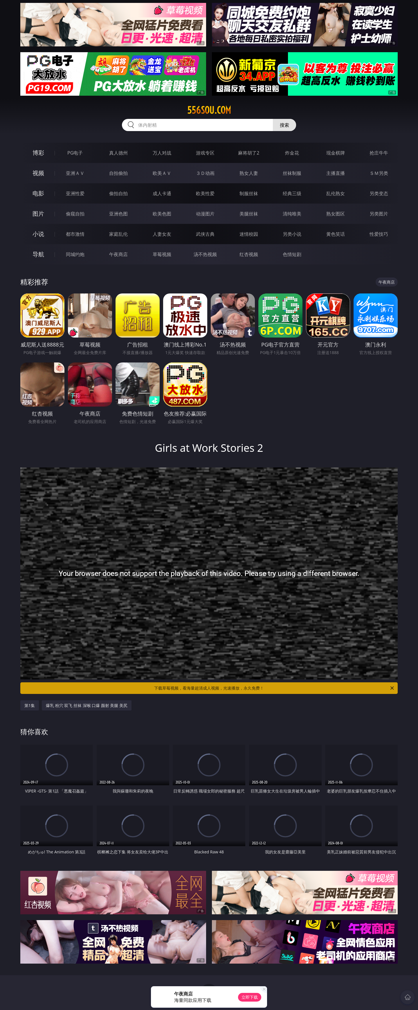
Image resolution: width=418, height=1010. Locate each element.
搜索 (284, 125)
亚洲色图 (118, 214)
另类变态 (379, 193)
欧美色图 (162, 214)
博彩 (38, 153)
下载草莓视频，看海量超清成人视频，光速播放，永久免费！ (274, 688)
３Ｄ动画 (205, 173)
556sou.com (209, 110)
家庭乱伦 (118, 234)
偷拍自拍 (118, 193)
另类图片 (379, 214)
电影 (38, 193)
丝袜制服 (292, 173)
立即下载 (250, 997)
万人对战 (162, 153)
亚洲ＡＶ (75, 173)
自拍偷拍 (118, 173)
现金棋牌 (335, 153)
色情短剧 (292, 254)
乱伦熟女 (335, 193)
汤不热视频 (205, 254)
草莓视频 (162, 254)
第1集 (29, 705)
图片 (38, 213)
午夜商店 (118, 254)
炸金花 (292, 153)
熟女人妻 (248, 173)
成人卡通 (162, 193)
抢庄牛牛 (379, 153)
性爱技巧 (379, 234)
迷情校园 (248, 234)
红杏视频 (248, 254)
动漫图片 (205, 214)
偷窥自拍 (75, 214)
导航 (38, 254)
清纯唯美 (292, 214)
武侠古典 (205, 234)
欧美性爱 (205, 193)
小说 (38, 234)
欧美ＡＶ (162, 173)
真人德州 (118, 153)
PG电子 (75, 153)
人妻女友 (162, 234)
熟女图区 (335, 214)
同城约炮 (75, 254)
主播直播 (335, 173)
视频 (38, 173)
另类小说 (292, 234)
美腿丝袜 (248, 214)
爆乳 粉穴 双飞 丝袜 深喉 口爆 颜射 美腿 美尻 (86, 705)
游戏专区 (205, 153)
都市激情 (75, 234)
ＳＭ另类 (379, 173)
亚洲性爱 (75, 193)
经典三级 (292, 193)
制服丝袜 (248, 193)
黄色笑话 (335, 234)
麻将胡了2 (248, 153)
